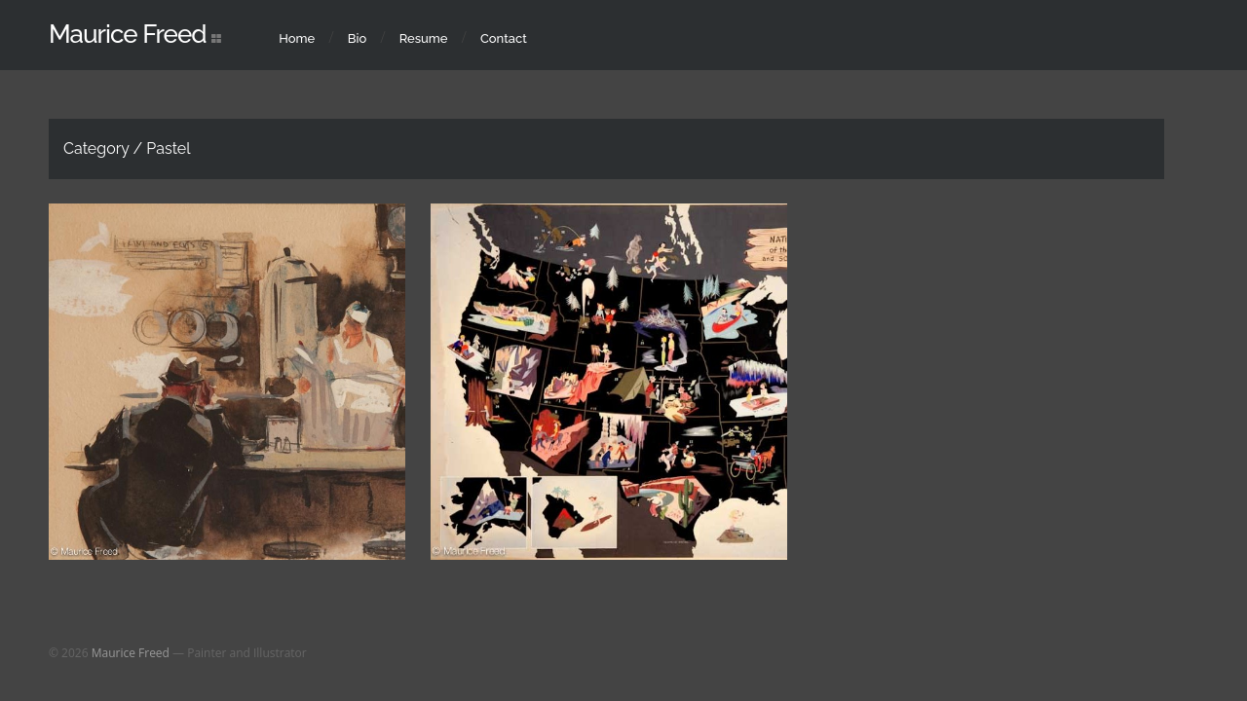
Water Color (549, 392)
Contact (503, 38)
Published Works (248, 416)
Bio (357, 38)
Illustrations (567, 363)
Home (297, 38)
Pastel (168, 416)
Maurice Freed (128, 34)
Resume (423, 38)
